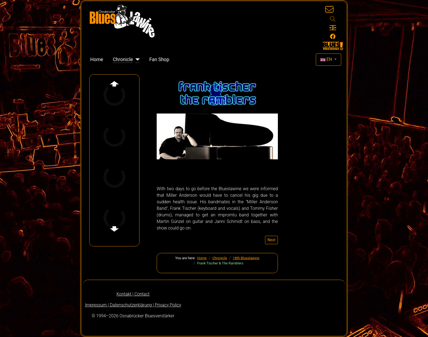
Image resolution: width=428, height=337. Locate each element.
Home (96, 59)
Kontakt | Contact (133, 294)
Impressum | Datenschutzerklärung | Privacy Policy (133, 305)
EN (326, 59)
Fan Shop (159, 59)
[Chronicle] (136, 59)
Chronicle (123, 59)
